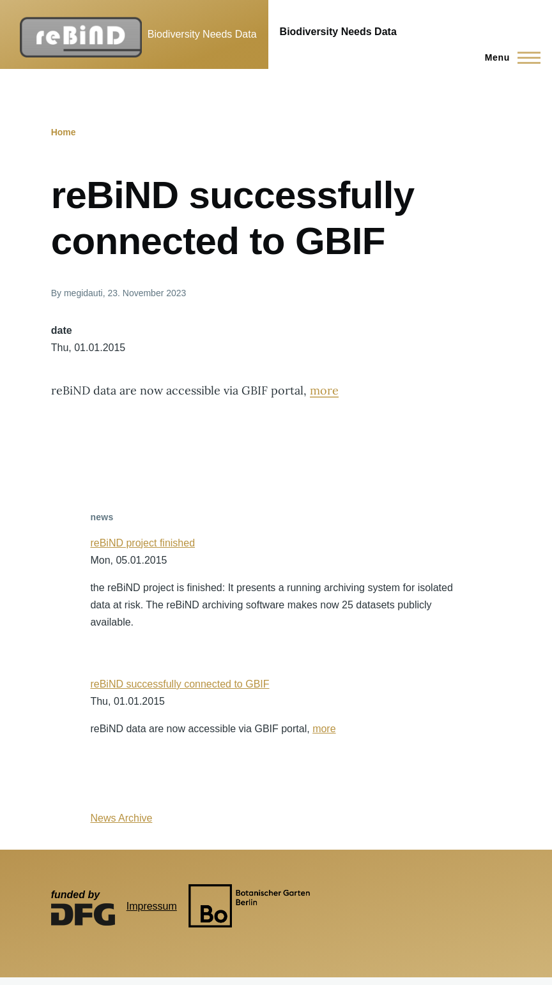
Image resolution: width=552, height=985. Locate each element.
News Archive (121, 818)
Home (63, 132)
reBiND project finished (142, 543)
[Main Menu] (508, 57)
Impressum (151, 906)
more (324, 390)
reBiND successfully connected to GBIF (179, 684)
